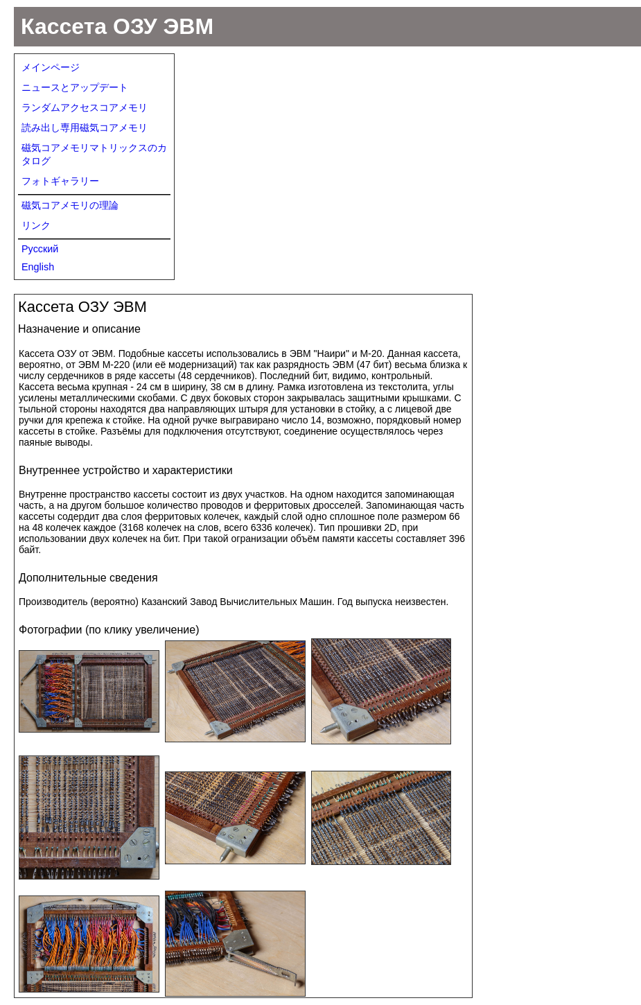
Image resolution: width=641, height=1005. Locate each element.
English (37, 266)
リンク (36, 225)
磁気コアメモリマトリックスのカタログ (94, 154)
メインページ (50, 67)
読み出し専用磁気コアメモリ (84, 127)
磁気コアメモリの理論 (69, 205)
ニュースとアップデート (74, 87)
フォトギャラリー (60, 180)
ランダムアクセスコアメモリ (84, 107)
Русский (39, 248)
